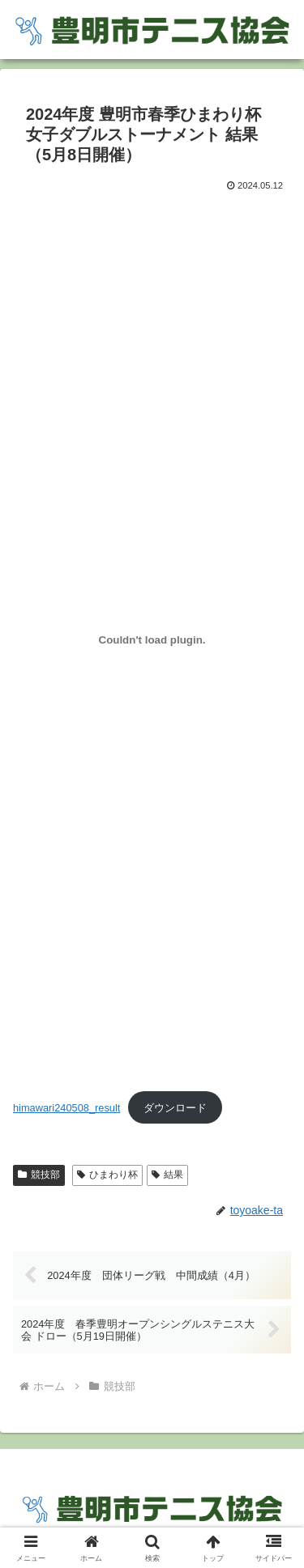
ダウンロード (175, 1108)
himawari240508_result (66, 1108)
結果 (167, 1174)
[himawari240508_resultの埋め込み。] (152, 640)
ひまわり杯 (107, 1174)
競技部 (39, 1174)
